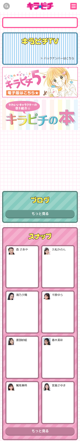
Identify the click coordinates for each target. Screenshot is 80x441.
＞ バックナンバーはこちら (57, 58)
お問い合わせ (60, 430)
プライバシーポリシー (30, 430)
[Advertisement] (40, 159)
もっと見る (40, 213)
